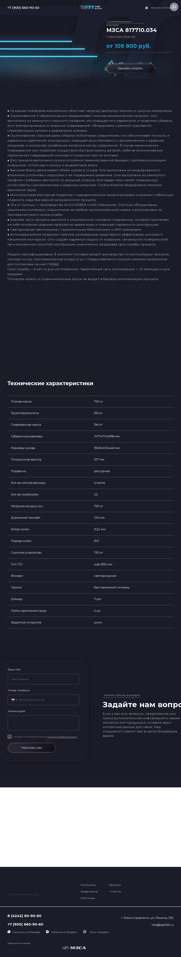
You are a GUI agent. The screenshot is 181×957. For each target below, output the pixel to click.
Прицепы (115, 884)
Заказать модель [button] (130, 68)
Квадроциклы (89, 891)
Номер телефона (19, 690)
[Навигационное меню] (174, 7)
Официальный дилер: (18, 943)
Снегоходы (88, 898)
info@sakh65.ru (163, 925)
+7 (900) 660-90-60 (23, 8)
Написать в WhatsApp (162, 7)
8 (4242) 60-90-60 (24, 916)
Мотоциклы (88, 884)
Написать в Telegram (64, 932)
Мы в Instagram (99, 932)
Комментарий (16, 711)
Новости (115, 891)
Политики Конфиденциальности (62, 737)
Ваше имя (14, 669)
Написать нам (31, 747)
